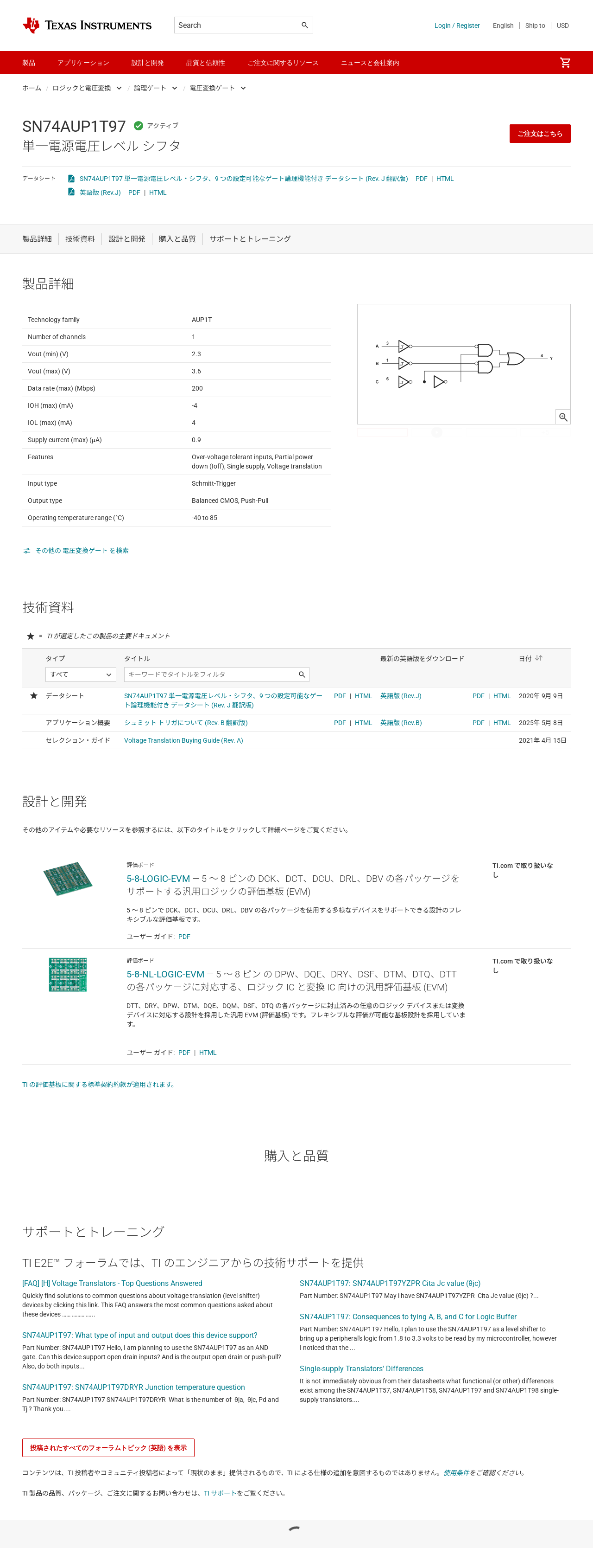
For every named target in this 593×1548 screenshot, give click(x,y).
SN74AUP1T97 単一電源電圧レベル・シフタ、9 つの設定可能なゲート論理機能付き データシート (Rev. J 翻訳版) (244, 178)
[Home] (87, 25)
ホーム (32, 88)
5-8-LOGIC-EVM (158, 924)
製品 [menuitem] (28, 62)
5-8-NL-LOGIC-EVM (165, 1019)
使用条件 (456, 1518)
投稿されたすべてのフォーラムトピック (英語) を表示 (108, 1493)
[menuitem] (565, 62)
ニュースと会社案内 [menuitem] (370, 62)
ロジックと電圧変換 (82, 88)
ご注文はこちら (540, 133)
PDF (422, 178)
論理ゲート (150, 88)
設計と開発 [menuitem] (148, 62)
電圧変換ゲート (212, 88)
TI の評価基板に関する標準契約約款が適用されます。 (100, 1130)
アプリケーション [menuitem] (83, 62)
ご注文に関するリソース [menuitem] (283, 62)
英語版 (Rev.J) (100, 192)
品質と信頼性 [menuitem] (205, 62)
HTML (445, 178)
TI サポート (220, 1538)
